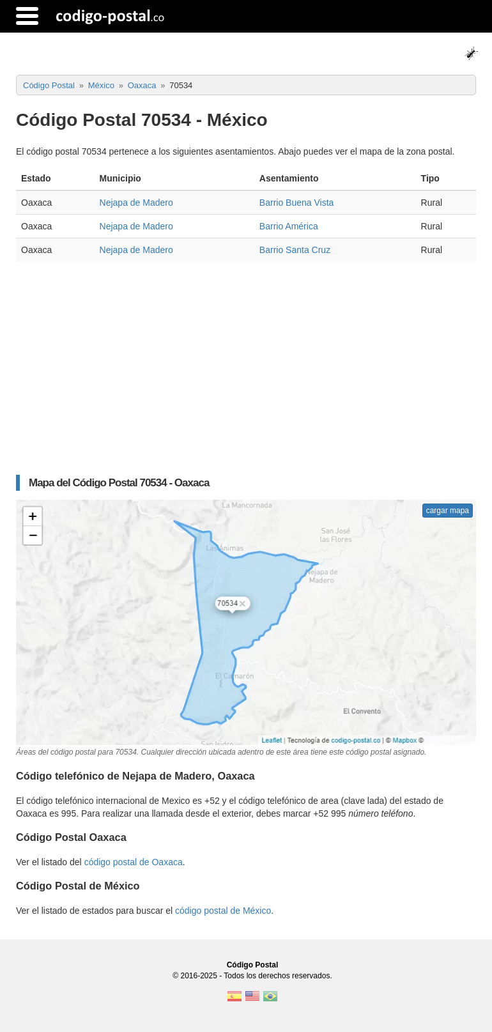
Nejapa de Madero (136, 202)
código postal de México (223, 910)
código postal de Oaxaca (133, 862)
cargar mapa (447, 510)
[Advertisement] (246, 363)
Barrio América (288, 226)
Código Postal (253, 964)
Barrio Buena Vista (296, 202)
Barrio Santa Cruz (294, 250)
